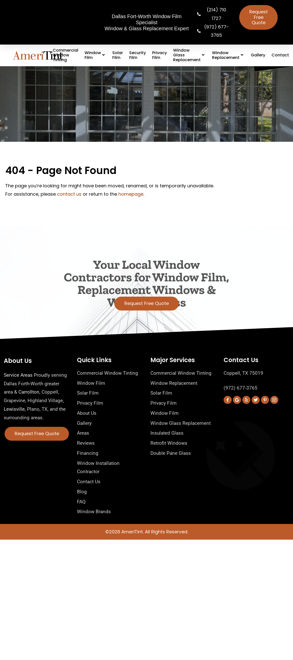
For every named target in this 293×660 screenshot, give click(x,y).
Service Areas (18, 375)
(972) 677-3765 (240, 388)
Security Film (137, 55)
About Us (18, 361)
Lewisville (14, 409)
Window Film (95, 55)
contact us (69, 194)
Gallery (258, 55)
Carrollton (28, 392)
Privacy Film (159, 55)
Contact (280, 55)
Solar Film (117, 55)
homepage (130, 194)
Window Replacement (228, 55)
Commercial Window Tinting (65, 55)
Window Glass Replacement (189, 55)
